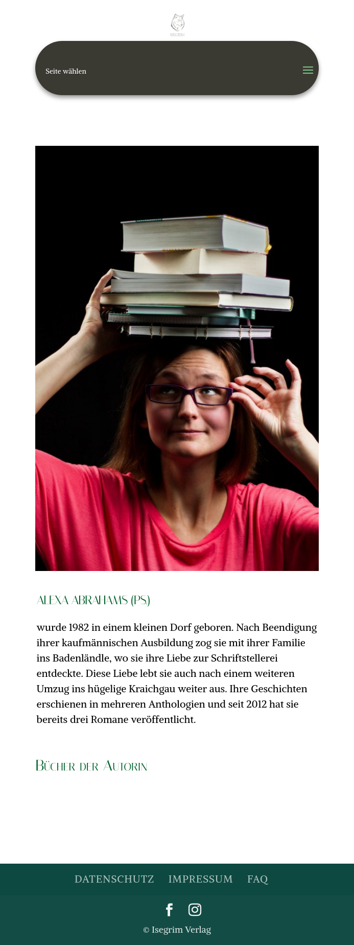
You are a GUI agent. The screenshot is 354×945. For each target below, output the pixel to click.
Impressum (201, 878)
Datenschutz (114, 878)
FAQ (257, 878)
